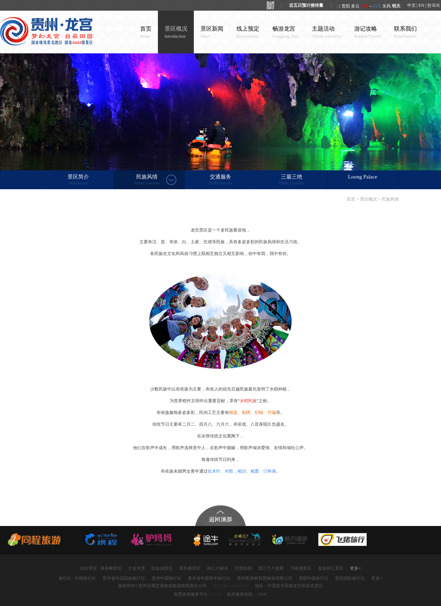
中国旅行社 (85, 578)
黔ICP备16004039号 (231, 585)
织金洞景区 (162, 568)
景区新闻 (212, 32)
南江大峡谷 (217, 568)
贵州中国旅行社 (166, 578)
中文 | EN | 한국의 (423, 5)
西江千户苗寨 (271, 568)
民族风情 (147, 180)
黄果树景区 (111, 568)
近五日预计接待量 (306, 5)
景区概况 (176, 32)
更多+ (355, 568)
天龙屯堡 (136, 568)
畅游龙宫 (285, 32)
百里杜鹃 (243, 568)
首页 (146, 32)
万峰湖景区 (301, 568)
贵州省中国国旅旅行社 (123, 578)
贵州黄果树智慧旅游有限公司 (264, 578)
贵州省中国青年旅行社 (209, 578)
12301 (217, 594)
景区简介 (78, 180)
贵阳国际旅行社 (350, 578)
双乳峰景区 (190, 568)
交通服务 (220, 180)
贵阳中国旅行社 (314, 578)
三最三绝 (291, 180)
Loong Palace (362, 177)
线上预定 (248, 32)
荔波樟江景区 (331, 568)
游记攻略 (367, 32)
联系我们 (405, 32)
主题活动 (326, 32)
